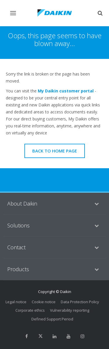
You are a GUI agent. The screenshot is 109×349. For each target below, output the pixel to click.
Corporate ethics (30, 310)
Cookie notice (44, 301)
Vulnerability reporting (69, 310)
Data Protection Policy (80, 301)
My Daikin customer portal (66, 91)
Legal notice (16, 301)
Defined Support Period (52, 319)
